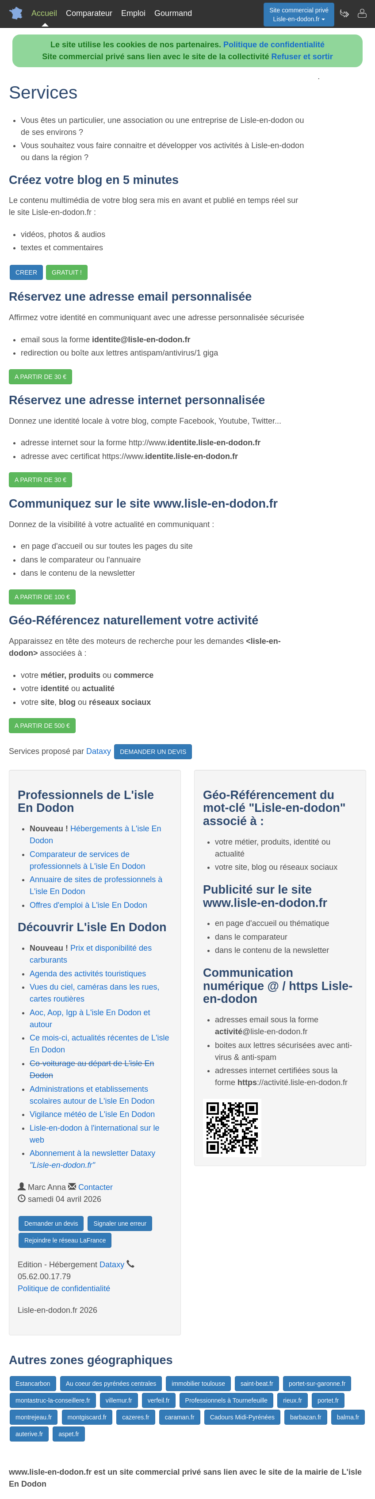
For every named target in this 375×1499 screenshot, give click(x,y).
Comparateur (89, 13)
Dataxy (98, 750)
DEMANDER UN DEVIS (153, 751)
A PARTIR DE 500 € (42, 725)
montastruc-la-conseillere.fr (52, 1400)
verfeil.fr (159, 1400)
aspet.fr (68, 1434)
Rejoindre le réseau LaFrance (65, 1240)
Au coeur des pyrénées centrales (111, 1383)
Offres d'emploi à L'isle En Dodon (88, 905)
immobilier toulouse (198, 1383)
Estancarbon (32, 1383)
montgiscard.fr (87, 1417)
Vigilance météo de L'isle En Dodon (92, 1114)
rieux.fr (292, 1400)
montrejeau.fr (33, 1417)
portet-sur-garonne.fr (317, 1383)
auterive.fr (29, 1434)
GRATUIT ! (67, 272)
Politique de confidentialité (274, 44)
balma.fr (348, 1417)
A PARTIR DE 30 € (40, 376)
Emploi (133, 13)
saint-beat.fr (257, 1383)
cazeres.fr (135, 1417)
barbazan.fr (305, 1417)
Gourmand (173, 13)
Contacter (95, 1187)
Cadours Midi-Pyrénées (242, 1417)
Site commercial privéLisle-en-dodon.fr (299, 15)
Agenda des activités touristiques (88, 973)
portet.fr (328, 1400)
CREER (26, 272)
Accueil (44, 13)
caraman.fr (180, 1417)
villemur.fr (119, 1400)
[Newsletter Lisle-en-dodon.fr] (344, 13)
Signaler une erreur (119, 1223)
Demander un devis (51, 1223)
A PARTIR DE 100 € (42, 596)
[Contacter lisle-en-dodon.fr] (362, 13)
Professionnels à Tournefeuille (226, 1400)
